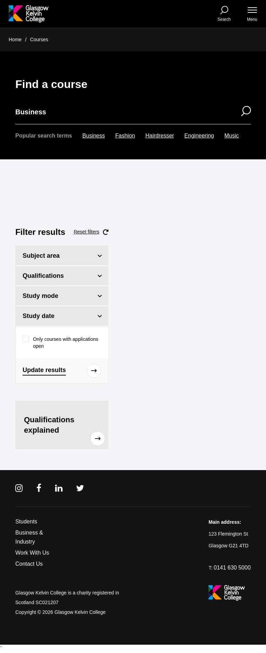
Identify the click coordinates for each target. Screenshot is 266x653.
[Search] (241, 112)
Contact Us (29, 564)
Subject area (41, 255)
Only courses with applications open (65, 342)
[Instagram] (19, 488)
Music (231, 136)
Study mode (40, 295)
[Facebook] (38, 488)
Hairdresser (159, 136)
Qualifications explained (64, 430)
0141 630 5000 (232, 568)
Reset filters (91, 232)
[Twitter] (80, 488)
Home (15, 39)
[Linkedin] (58, 488)
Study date (38, 315)
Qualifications (43, 275)
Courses (39, 39)
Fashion (125, 136)
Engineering (199, 136)
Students (26, 521)
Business (93, 136)
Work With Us (32, 553)
